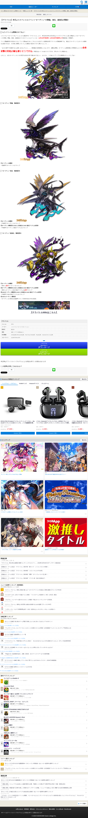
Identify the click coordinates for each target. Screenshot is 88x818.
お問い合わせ (19, 809)
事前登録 (39, 14)
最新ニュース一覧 (27, 10)
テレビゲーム (45, 383)
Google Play (44, 352)
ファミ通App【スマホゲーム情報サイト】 (11, 10)
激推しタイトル (47, 14)
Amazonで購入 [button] (18, 433)
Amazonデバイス (34, 383)
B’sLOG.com (67, 809)
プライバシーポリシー (42, 809)
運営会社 (32, 809)
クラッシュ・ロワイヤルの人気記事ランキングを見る (13, 638)
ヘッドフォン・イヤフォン (9, 383)
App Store (44, 345)
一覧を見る (84, 379)
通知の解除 (52, 809)
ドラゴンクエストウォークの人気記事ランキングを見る (14, 644)
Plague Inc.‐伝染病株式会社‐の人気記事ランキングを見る (14, 657)
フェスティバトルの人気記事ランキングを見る (12, 632)
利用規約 (26, 809)
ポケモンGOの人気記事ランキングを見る (11, 651)
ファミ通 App (6, 2)
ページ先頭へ (83, 803)
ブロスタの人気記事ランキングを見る (10, 670)
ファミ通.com (59, 809)
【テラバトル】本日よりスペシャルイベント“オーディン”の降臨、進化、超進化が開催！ (56, 10)
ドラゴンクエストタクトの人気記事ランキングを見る (13, 664)
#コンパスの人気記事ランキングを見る (10, 625)
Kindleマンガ (23, 383)
